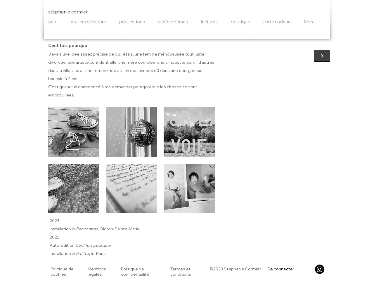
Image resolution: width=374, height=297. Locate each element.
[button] (73, 132)
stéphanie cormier (68, 12)
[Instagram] (319, 269)
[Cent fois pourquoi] (322, 56)
